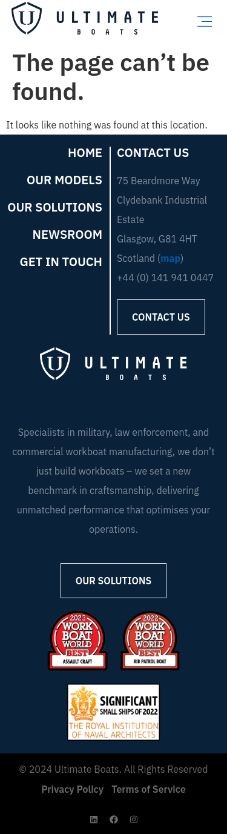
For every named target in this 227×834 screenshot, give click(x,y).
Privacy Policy (72, 789)
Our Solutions (54, 207)
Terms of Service (148, 789)
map (170, 258)
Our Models (64, 180)
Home (85, 153)
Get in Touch (61, 262)
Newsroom (67, 235)
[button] (204, 21)
